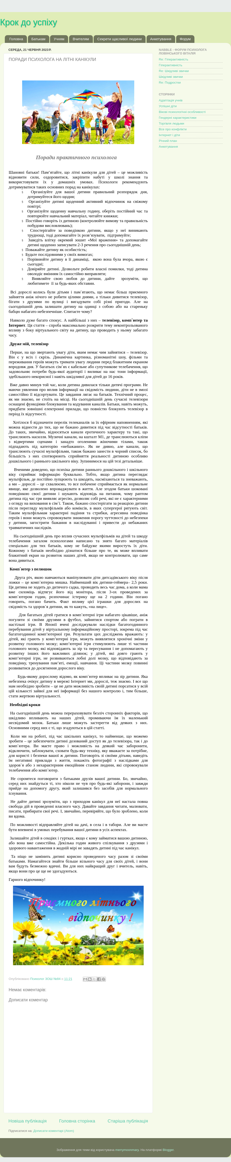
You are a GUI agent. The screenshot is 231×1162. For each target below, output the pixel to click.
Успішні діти (168, 106)
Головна (16, 39)
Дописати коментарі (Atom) (53, 1131)
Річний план (168, 141)
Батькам (38, 39)
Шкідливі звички (171, 77)
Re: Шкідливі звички (174, 71)
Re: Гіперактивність (173, 59)
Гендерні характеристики (177, 117)
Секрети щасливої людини (119, 39)
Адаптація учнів (170, 100)
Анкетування (160, 39)
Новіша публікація (27, 1120)
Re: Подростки (170, 82)
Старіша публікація (128, 1120)
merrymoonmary (127, 1150)
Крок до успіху (28, 22)
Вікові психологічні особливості (182, 112)
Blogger (168, 1150)
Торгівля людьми (171, 123)
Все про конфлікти (173, 129)
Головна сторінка (77, 1120)
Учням (59, 39)
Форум (185, 39)
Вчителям (81, 39)
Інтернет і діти (169, 135)
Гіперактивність (170, 65)
